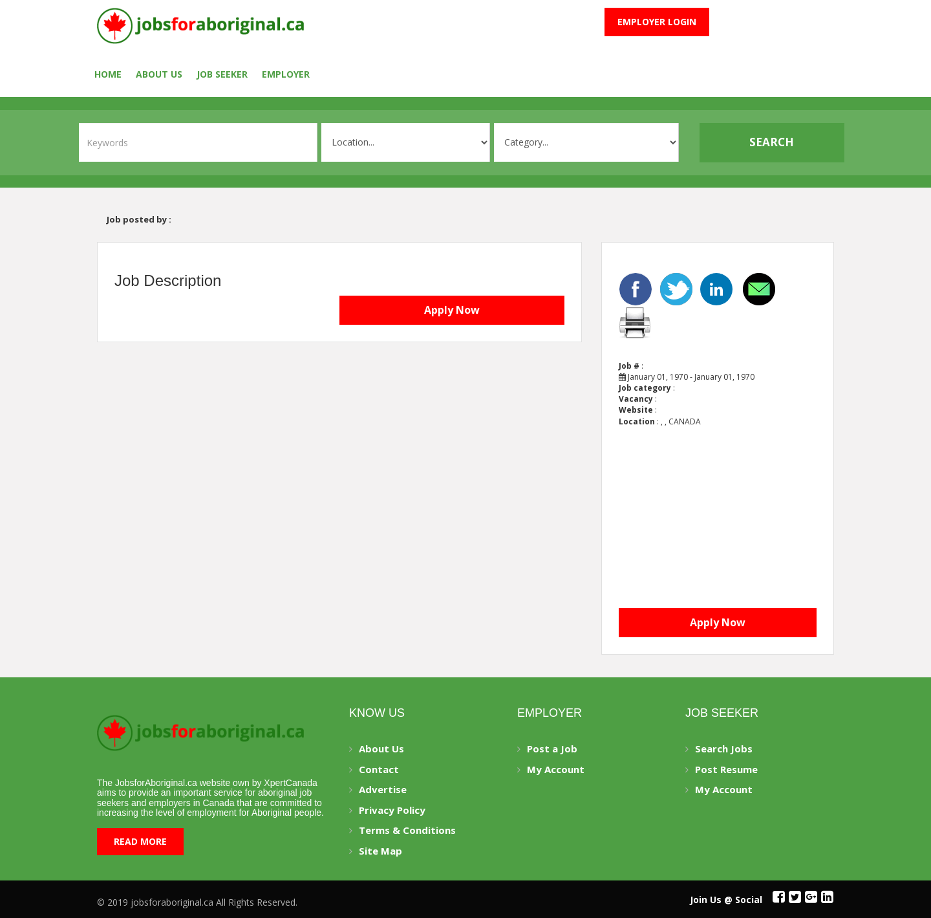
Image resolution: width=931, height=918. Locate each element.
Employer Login (656, 22)
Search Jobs (724, 748)
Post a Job (552, 748)
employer (286, 74)
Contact (379, 769)
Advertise (383, 789)
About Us (159, 74)
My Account (555, 769)
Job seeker (222, 74)
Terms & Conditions (407, 830)
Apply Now (452, 310)
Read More (140, 841)
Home (108, 74)
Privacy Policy (392, 809)
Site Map (380, 850)
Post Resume (726, 769)
